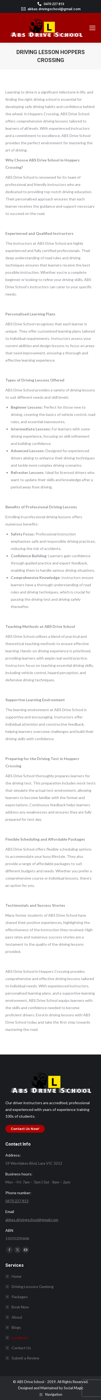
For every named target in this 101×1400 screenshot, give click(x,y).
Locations (17, 1337)
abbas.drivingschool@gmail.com (54, 9)
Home (17, 1276)
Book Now (20, 1307)
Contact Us (21, 1347)
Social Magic (73, 1388)
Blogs (16, 1327)
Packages (20, 1296)
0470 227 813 (54, 4)
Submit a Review (25, 1358)
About (17, 1317)
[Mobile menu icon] (92, 28)
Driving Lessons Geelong (33, 1286)
